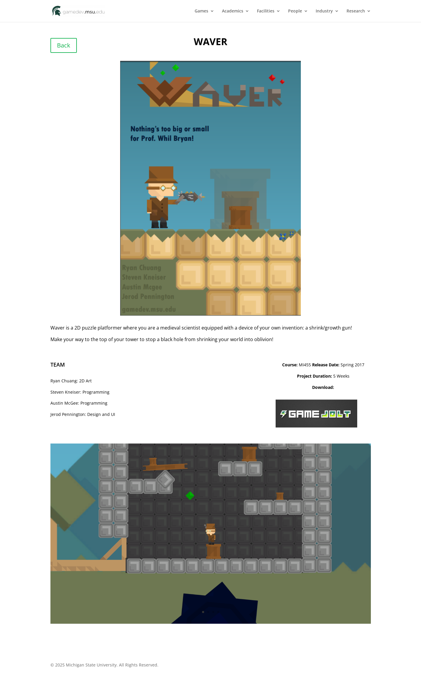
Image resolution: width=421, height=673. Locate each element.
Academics (232, 11)
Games (201, 11)
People (295, 11)
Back (63, 45)
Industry (324, 11)
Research (356, 11)
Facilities (265, 11)
